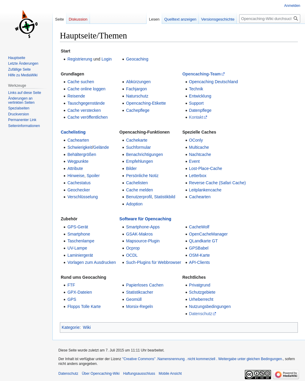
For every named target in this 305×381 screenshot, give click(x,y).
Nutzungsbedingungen (210, 306)
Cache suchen (80, 81)
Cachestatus (79, 182)
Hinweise (75, 175)
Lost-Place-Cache (205, 168)
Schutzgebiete (202, 292)
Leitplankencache (205, 190)
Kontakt (196, 117)
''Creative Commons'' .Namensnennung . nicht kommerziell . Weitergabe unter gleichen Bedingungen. (202, 359)
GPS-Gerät (77, 226)
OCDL (132, 255)
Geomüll (133, 299)
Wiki (87, 327)
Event (194, 161)
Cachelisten (137, 182)
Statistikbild (164, 196)
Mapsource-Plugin (143, 240)
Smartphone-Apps (143, 226)
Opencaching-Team (201, 74)
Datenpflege (200, 110)
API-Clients (199, 262)
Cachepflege (138, 110)
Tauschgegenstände (86, 103)
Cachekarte (136, 140)
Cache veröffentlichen (87, 117)
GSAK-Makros (139, 234)
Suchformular (138, 147)
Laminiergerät (80, 255)
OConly (196, 140)
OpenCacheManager (208, 234)
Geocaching (137, 59)
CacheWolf (199, 226)
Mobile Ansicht (170, 373)
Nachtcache (200, 154)
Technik (196, 88)
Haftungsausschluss (139, 373)
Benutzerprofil (139, 196)
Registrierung (79, 59)
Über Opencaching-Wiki (101, 373)
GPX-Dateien (79, 292)
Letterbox (197, 175)
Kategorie (71, 327)
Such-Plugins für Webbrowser (153, 262)
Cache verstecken (84, 110)
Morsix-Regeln (139, 306)
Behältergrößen (81, 154)
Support (196, 103)
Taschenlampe (80, 240)
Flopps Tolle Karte (84, 306)
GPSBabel (198, 248)
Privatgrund (200, 285)
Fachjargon (136, 88)
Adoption (134, 204)
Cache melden (139, 190)
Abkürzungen (138, 81)
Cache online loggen (86, 88)
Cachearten (78, 140)
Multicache (199, 147)
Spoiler (93, 175)
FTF (71, 285)
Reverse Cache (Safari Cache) (217, 182)
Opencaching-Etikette (146, 103)
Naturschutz (137, 96)
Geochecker (78, 190)
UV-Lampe (77, 248)
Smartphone (78, 234)
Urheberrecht (201, 299)
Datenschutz (200, 313)
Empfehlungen (139, 161)
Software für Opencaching (145, 218)
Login (107, 59)
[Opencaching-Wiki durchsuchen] (269, 18)
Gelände (101, 147)
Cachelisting (73, 132)
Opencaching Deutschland (213, 81)
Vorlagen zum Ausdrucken (91, 262)
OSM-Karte (199, 255)
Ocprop (133, 248)
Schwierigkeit (79, 147)
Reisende (76, 96)
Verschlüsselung (82, 196)
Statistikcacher (139, 292)
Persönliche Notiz (142, 175)
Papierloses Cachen (144, 285)
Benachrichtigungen (144, 154)
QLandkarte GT (203, 240)
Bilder (131, 168)
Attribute (75, 168)
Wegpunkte (77, 161)
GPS (71, 299)
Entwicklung (200, 96)
